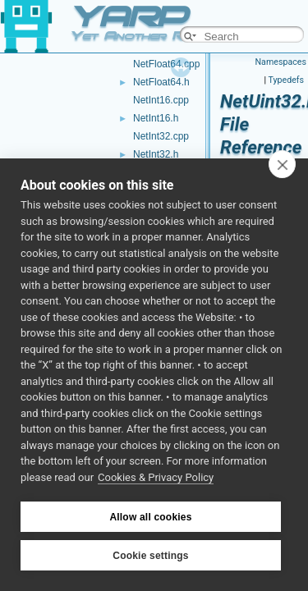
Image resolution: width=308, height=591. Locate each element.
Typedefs (286, 80)
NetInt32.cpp (161, 136)
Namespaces (280, 62)
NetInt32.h (155, 154)
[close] (282, 164)
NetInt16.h (155, 118)
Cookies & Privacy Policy (156, 477)
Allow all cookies (150, 517)
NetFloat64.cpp (166, 64)
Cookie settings (150, 555)
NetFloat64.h (161, 82)
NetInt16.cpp (161, 100)
